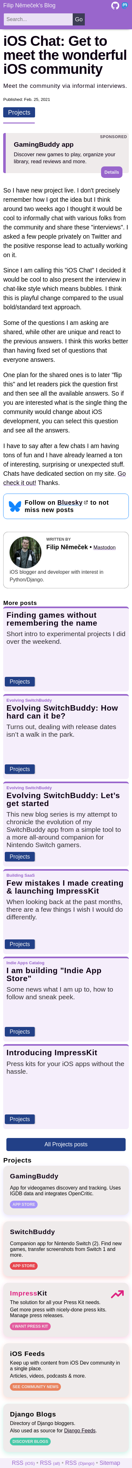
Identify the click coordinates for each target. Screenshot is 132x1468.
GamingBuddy (34, 1176)
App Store (23, 1204)
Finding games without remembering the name (51, 619)
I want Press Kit (30, 1326)
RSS (23, 1463)
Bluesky (70, 502)
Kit (28, 1293)
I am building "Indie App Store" (54, 974)
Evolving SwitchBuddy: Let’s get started (63, 799)
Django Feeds (80, 1430)
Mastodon (104, 547)
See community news (35, 1387)
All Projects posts (66, 1144)
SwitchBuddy (32, 1231)
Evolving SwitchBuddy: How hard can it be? (62, 712)
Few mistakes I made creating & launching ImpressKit (64, 887)
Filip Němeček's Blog (29, 5)
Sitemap (109, 1463)
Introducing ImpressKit (51, 1052)
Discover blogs (30, 1441)
